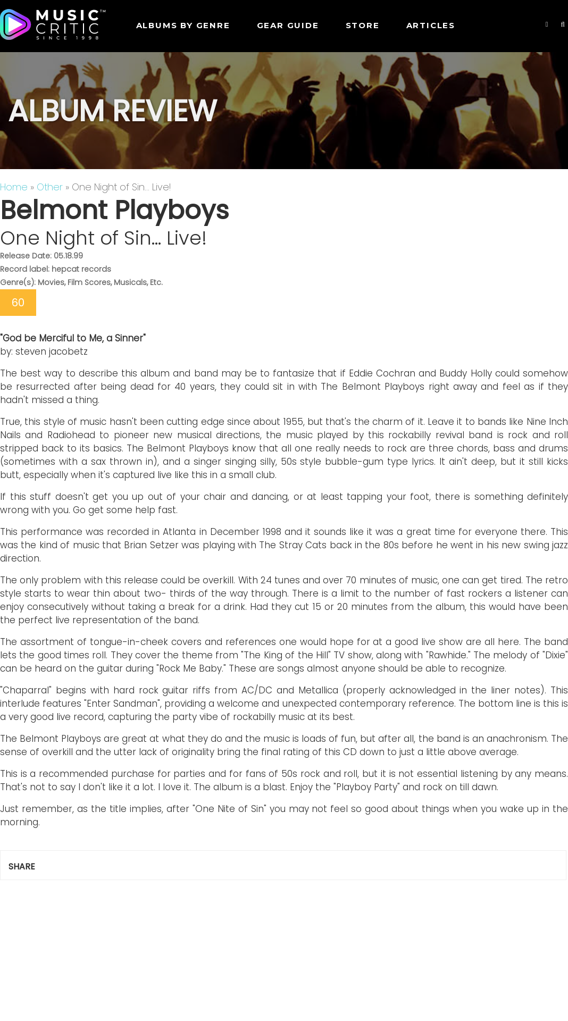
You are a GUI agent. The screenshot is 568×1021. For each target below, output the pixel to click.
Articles (430, 25)
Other (50, 187)
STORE (363, 25)
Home (14, 187)
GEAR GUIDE (288, 25)
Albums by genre (183, 25)
